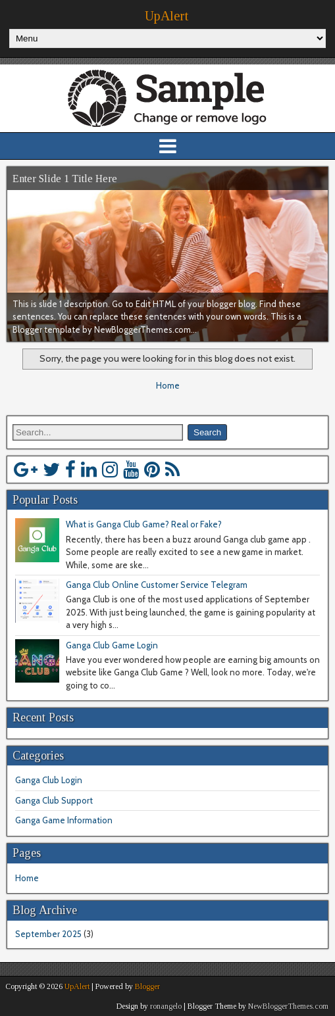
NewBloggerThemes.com (288, 1006)
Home (168, 385)
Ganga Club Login (48, 780)
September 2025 (48, 934)
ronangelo (166, 1006)
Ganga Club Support (54, 800)
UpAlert (166, 16)
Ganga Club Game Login (112, 645)
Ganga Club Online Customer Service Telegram (156, 584)
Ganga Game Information (64, 820)
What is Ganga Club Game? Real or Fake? (144, 524)
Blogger (147, 986)
